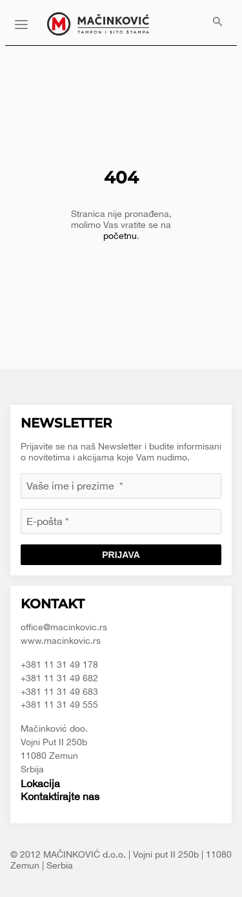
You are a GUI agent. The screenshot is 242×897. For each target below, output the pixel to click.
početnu (120, 236)
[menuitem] (217, 22)
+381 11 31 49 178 (59, 664)
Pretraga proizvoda (217, 22)
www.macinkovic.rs (61, 640)
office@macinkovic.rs (64, 627)
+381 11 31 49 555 (59, 704)
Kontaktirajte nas (60, 796)
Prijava (121, 555)
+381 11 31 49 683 (59, 691)
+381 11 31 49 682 (59, 678)
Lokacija (40, 783)
